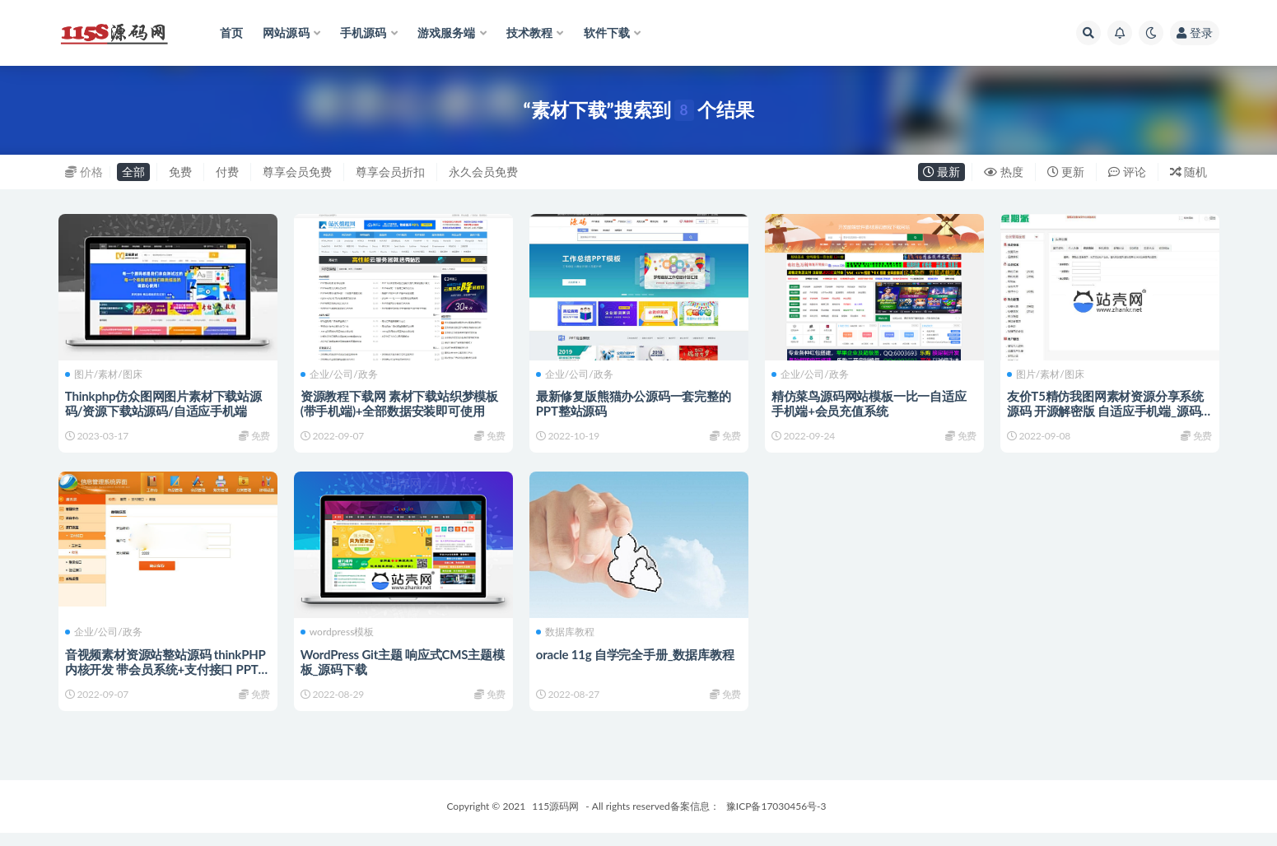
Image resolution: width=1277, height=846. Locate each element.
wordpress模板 (339, 638)
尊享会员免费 (297, 172)
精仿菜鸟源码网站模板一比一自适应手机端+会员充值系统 (870, 402)
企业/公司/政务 (341, 373)
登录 (1195, 33)
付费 (227, 172)
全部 (133, 172)
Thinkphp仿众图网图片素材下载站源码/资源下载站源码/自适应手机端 (165, 402)
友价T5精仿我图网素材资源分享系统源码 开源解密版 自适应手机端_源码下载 (1107, 410)
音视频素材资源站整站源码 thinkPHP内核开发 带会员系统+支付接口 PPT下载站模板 (167, 675)
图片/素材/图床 (105, 373)
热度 (1003, 172)
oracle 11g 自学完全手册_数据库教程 (637, 660)
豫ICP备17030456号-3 (776, 819)
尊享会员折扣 (390, 172)
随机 (1189, 172)
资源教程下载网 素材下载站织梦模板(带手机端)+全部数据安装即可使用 (401, 402)
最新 (942, 172)
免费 (180, 172)
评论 (1127, 172)
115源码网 (555, 819)
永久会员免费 (483, 172)
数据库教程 (567, 638)
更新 (1066, 172)
